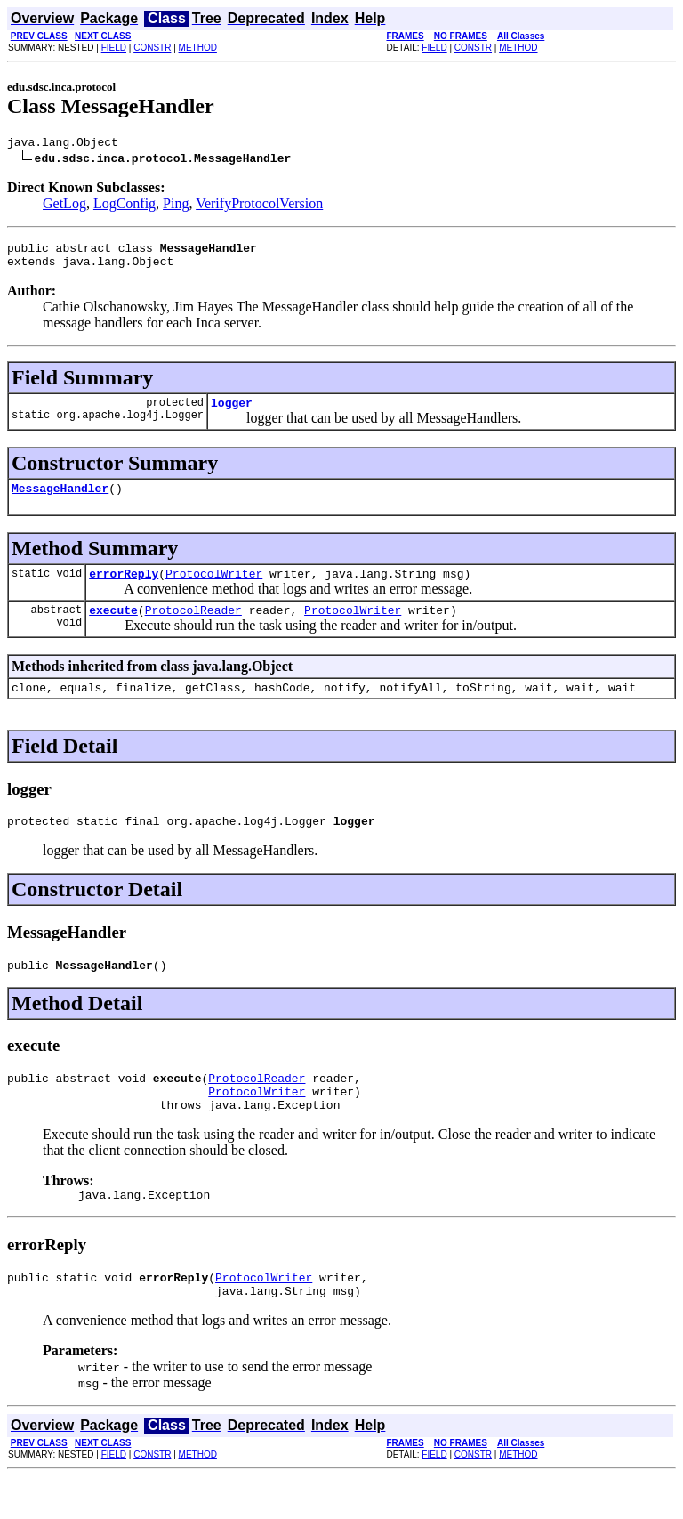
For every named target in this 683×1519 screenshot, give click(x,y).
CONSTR (152, 48)
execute (113, 628)
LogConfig (124, 206)
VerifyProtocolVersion (259, 206)
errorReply (123, 589)
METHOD (198, 48)
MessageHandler (60, 501)
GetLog (64, 206)
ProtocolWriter (213, 589)
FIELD (113, 48)
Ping (176, 206)
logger (232, 413)
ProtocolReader (193, 628)
